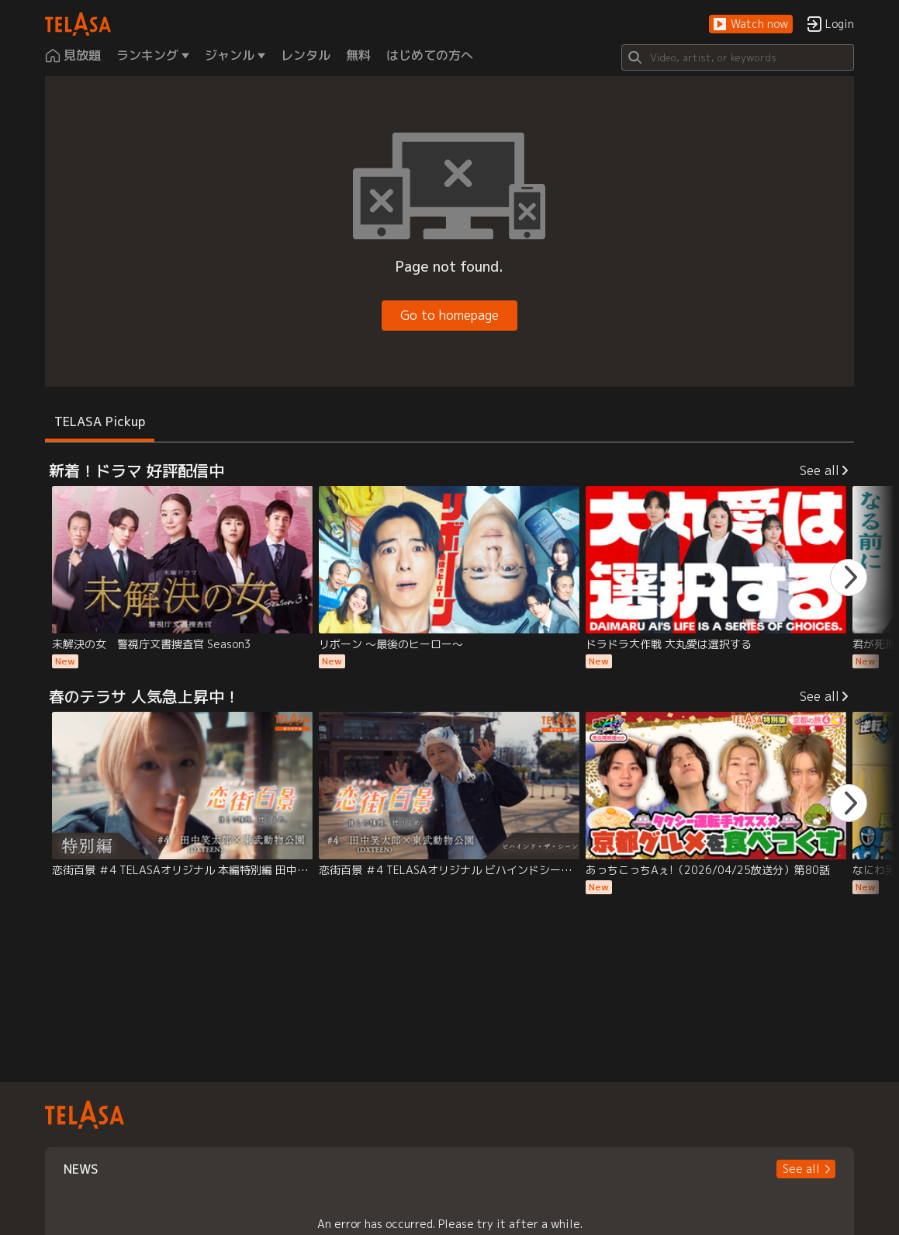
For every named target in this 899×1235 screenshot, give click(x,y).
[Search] (737, 57)
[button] (751, 24)
